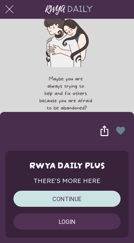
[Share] (104, 131)
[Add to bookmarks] (121, 131)
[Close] (9, 9)
